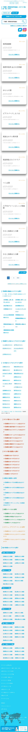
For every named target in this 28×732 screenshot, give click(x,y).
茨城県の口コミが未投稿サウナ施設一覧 (18, 25)
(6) (7, 345)
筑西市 (9, 47)
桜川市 (9, 94)
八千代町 (10, 211)
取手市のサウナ (17, 390)
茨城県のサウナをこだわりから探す (14, 16)
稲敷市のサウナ (17, 404)
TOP (2, 411)
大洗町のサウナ (6, 366)
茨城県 (5, 47)
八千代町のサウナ (18, 387)
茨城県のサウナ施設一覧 (9, 411)
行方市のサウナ (6, 407)
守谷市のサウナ (6, 400)
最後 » (18, 277)
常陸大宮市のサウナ (18, 366)
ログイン (25, 2)
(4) (7, 348)
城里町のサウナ (6, 397)
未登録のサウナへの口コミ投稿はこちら (17, 283)
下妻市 (9, 117)
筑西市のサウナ (6, 380)
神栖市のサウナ (6, 370)
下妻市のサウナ (17, 383)
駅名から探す (14, 12)
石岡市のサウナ (17, 377)
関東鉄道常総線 (18, 411)
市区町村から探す (6, 12)
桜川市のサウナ (6, 404)
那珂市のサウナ (17, 407)
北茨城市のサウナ (7, 390)
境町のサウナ (17, 397)
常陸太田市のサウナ (18, 373)
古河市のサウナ (6, 394)
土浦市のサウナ (17, 394)
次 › (14, 277)
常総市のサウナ (17, 400)
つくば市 (10, 140)
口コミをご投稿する (14, 54)
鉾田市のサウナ (17, 380)
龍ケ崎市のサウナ (18, 370)
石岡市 (9, 234)
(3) (7, 354)
